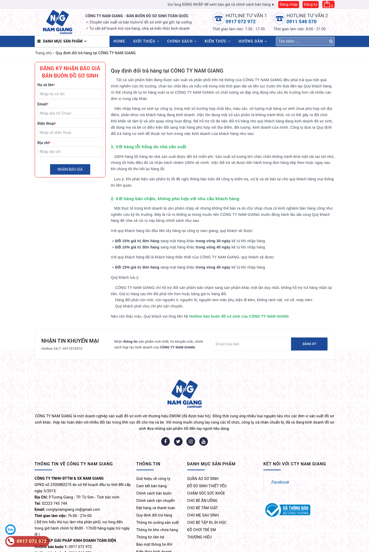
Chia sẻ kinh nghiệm (153, 529)
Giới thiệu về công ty (153, 448)
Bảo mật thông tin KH (154, 514)
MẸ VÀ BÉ (319, 546)
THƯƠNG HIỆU (199, 507)
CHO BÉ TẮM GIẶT (202, 478)
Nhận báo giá (70, 169)
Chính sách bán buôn (154, 463)
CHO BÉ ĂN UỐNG (202, 470)
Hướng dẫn (253, 41)
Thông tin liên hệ (150, 507)
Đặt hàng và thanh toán (155, 478)
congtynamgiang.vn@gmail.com (73, 479)
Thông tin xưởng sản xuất (157, 492)
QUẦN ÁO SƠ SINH (203, 448)
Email (43, 104)
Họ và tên (46, 85)
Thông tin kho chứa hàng (157, 499)
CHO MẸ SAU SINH (203, 485)
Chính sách (182, 41)
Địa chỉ (44, 143)
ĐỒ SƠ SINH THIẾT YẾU (207, 456)
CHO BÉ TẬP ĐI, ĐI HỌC (207, 492)
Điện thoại (47, 123)
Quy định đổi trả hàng (154, 485)
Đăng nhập (289, 4)
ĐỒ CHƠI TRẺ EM (201, 499)
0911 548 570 (302, 21)
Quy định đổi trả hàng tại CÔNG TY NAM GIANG (167, 71)
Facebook (280, 451)
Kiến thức (218, 41)
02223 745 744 (54, 473)
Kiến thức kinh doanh (154, 521)
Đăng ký (310, 4)
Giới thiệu (146, 41)
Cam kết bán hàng (151, 456)
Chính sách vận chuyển (155, 470)
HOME (119, 41)
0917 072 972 (241, 21)
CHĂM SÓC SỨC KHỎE (206, 463)
